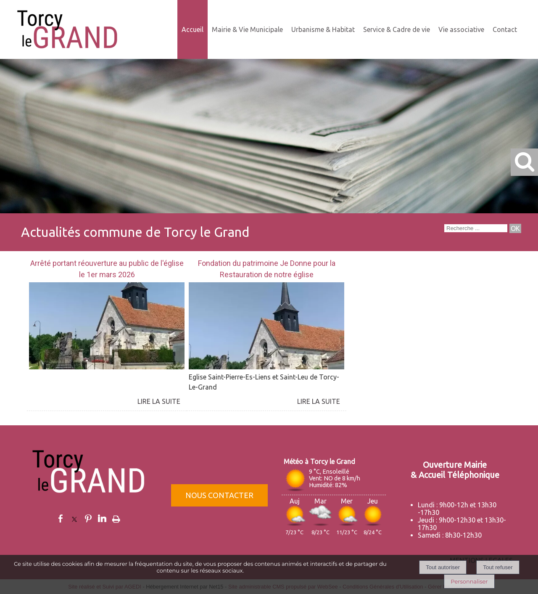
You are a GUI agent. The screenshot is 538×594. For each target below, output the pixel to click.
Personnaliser (469, 581)
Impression (116, 517)
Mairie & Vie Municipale (247, 29)
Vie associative (461, 29)
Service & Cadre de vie (396, 29)
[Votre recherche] (475, 228)
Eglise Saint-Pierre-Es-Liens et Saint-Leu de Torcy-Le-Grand (264, 382)
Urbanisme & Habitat (323, 29)
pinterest (88, 518)
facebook (60, 518)
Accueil (192, 29)
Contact (505, 29)
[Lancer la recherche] (515, 228)
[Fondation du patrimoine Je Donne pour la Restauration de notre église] (266, 269)
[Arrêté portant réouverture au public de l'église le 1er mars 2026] (107, 269)
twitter (74, 518)
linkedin (102, 518)
